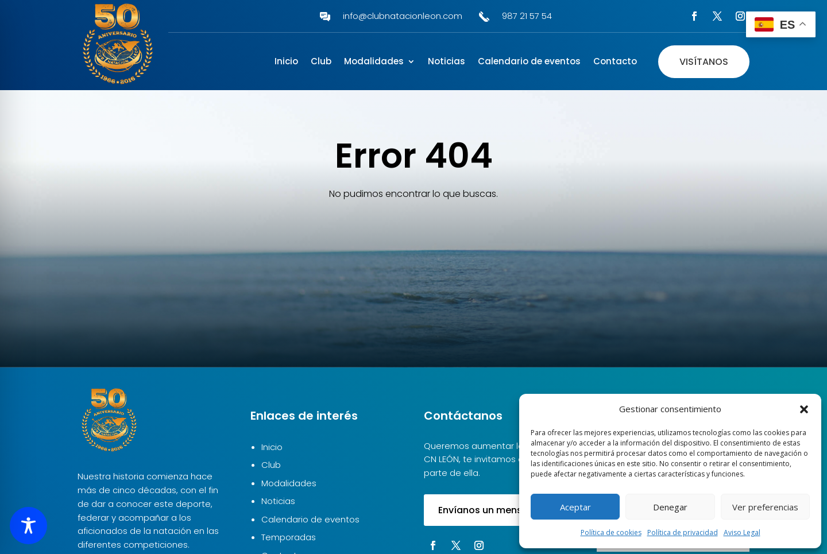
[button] (804, 409)
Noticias (446, 62)
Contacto (615, 62)
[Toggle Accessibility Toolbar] (28, 525)
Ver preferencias (765, 507)
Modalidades (374, 62)
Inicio (286, 62)
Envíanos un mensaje (487, 510)
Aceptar (575, 507)
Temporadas (288, 537)
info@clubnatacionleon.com (402, 16)
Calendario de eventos (529, 62)
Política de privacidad (682, 532)
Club (321, 62)
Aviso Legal (742, 532)
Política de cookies (611, 532)
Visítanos (703, 61)
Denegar (670, 507)
